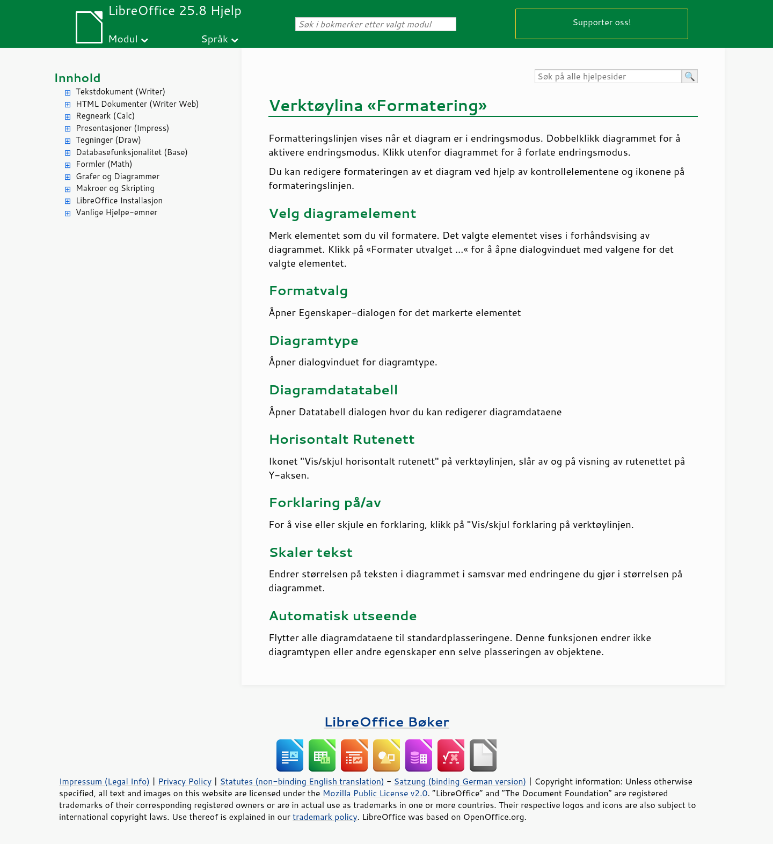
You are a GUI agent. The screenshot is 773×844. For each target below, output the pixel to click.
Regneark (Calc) (105, 115)
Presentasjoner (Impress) (123, 128)
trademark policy (325, 817)
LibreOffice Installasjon (119, 200)
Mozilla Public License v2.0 (375, 793)
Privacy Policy (185, 781)
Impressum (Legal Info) (104, 781)
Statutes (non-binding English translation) (302, 781)
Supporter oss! (601, 22)
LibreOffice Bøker (386, 721)
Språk (214, 38)
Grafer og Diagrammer (117, 176)
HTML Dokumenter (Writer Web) (137, 103)
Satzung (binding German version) (460, 781)
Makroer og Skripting (115, 188)
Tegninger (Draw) (108, 139)
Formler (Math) (104, 164)
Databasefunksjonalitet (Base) (132, 152)
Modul (123, 38)
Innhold (77, 77)
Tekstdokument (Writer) (120, 91)
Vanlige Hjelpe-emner (116, 212)
